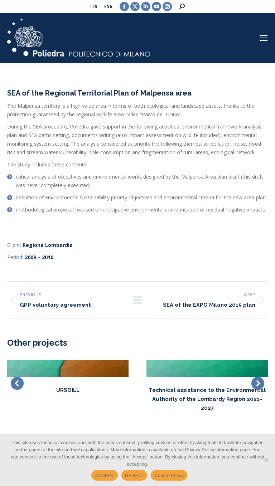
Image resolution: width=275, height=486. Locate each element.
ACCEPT (104, 475)
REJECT (134, 475)
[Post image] (68, 368)
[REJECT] (266, 459)
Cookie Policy (169, 475)
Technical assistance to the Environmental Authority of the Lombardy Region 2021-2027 (207, 399)
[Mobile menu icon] (263, 38)
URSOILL (67, 390)
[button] (17, 383)
